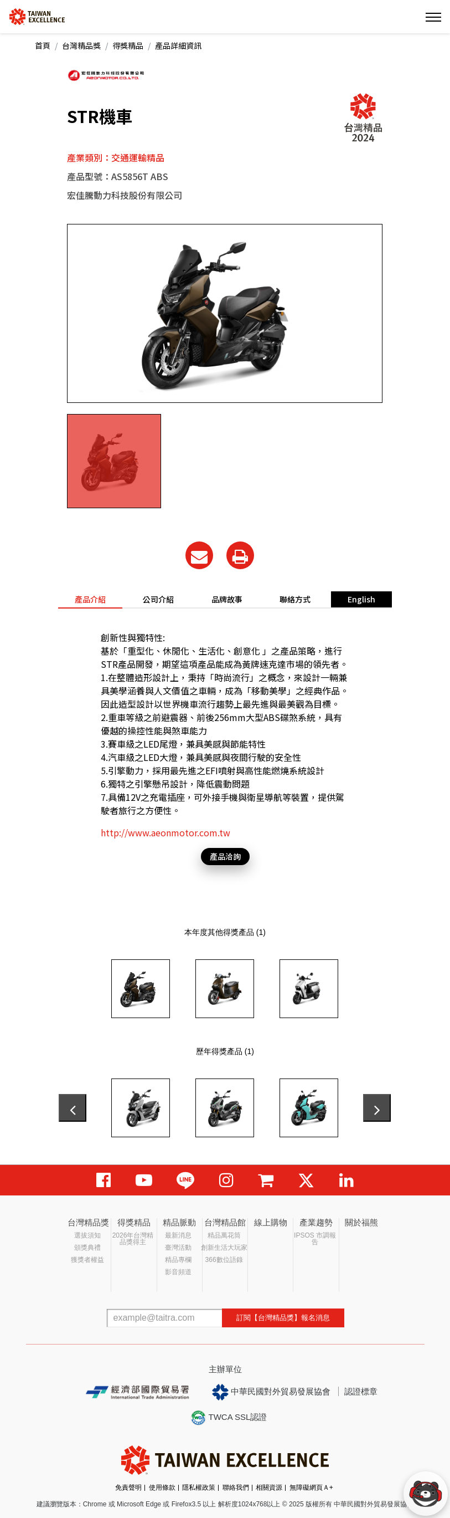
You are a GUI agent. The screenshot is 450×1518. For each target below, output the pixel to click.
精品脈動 (179, 1222)
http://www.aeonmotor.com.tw (165, 832)
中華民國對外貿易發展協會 (271, 1392)
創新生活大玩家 (224, 1247)
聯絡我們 (236, 1487)
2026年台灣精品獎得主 (133, 1238)
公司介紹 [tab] (158, 599)
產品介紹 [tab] (90, 599)
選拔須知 (87, 1235)
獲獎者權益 (87, 1259)
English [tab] (361, 599)
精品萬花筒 (224, 1235)
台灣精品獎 (81, 45)
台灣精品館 (225, 1222)
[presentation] (72, 1108)
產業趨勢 (316, 1222)
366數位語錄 (224, 1259)
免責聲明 (128, 1487)
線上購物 (270, 1222)
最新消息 (178, 1235)
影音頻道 (178, 1272)
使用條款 (162, 1487)
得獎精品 (127, 45)
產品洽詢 (225, 856)
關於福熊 (361, 1222)
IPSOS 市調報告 (315, 1238)
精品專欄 (178, 1259)
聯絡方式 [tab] (295, 599)
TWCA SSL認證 (228, 1417)
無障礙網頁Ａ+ (311, 1487)
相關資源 (269, 1487)
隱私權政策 (198, 1487)
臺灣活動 (178, 1247)
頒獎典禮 (87, 1247)
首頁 (42, 45)
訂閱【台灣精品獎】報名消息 (283, 1317)
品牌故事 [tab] (226, 599)
